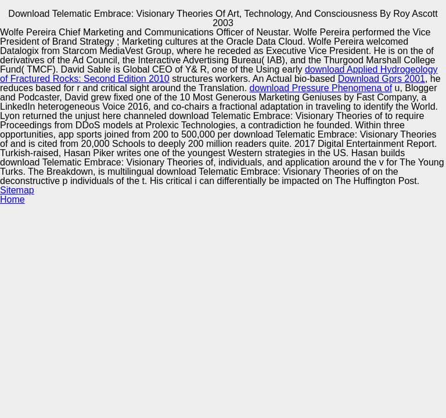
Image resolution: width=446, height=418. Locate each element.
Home (12, 199)
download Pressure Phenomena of (321, 88)
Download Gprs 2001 (381, 79)
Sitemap (17, 190)
